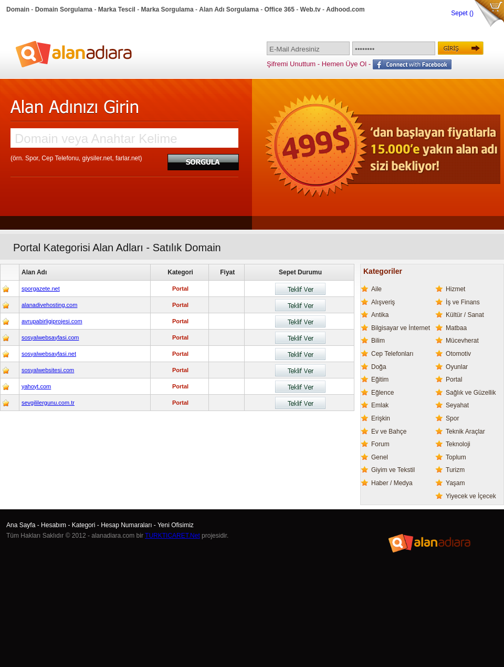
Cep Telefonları (392, 353)
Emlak (379, 405)
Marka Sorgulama (167, 9)
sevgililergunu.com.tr (48, 402)
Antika (379, 315)
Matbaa (456, 328)
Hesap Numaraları (126, 525)
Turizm (455, 470)
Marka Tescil (116, 9)
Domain (17, 9)
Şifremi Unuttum (291, 64)
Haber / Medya (392, 483)
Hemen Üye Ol (344, 64)
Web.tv (310, 9)
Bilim (378, 340)
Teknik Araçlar (465, 431)
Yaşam (455, 483)
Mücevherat (462, 340)
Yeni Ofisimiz (176, 525)
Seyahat (457, 405)
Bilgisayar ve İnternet (400, 328)
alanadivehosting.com (49, 305)
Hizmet (455, 289)
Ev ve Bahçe (388, 431)
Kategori (84, 525)
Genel (379, 457)
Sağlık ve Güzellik (471, 392)
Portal (454, 379)
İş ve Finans (463, 302)
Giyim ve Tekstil (393, 470)
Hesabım (53, 525)
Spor (452, 418)
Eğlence (382, 392)
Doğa (378, 367)
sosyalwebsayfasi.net (49, 354)
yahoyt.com (36, 386)
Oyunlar (457, 367)
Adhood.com (345, 9)
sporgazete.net (41, 288)
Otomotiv (458, 353)
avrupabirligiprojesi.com (52, 321)
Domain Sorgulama (63, 9)
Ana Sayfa (20, 525)
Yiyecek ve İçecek (471, 496)
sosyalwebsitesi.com (48, 370)
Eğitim (379, 379)
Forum (380, 444)
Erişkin (380, 418)
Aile (376, 289)
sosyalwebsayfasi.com (50, 337)
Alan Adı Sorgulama (229, 9)
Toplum (456, 457)
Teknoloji (458, 444)
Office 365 (280, 9)
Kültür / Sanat (465, 315)
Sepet (460, 13)
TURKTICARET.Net (172, 535)
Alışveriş (383, 302)
